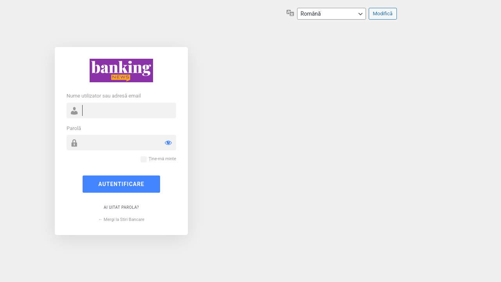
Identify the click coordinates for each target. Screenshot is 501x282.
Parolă (74, 128)
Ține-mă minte (162, 159)
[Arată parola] (168, 142)
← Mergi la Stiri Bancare (121, 219)
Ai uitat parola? (121, 207)
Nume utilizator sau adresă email (104, 96)
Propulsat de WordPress (121, 70)
